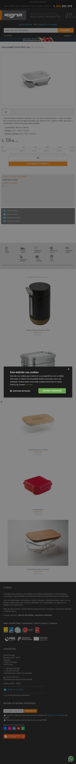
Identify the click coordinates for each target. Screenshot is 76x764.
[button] (20, 391)
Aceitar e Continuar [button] (52, 391)
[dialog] (38, 382)
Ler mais (29, 384)
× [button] (68, 369)
